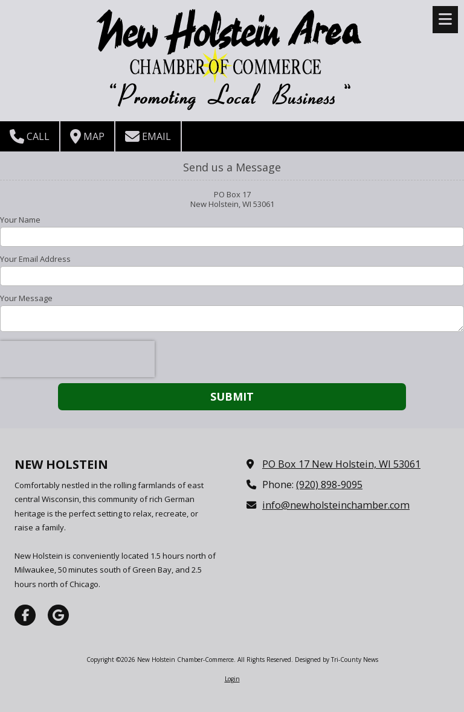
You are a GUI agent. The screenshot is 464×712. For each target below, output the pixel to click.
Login (232, 679)
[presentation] (77, 359)
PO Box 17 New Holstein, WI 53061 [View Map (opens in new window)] (341, 464)
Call (30, 136)
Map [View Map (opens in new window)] (87, 136)
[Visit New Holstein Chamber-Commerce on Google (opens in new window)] (58, 615)
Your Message (26, 298)
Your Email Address (35, 259)
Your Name (20, 219)
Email (148, 136)
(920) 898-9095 (329, 484)
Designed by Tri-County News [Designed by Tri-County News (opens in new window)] (336, 659)
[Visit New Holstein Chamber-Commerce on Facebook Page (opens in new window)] (25, 615)
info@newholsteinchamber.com (336, 505)
